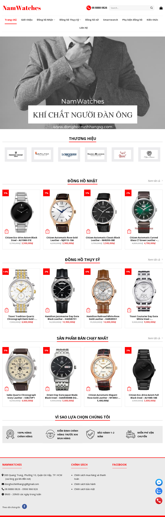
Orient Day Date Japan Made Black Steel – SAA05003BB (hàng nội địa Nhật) (62, 397)
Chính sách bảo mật (84, 489)
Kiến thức (152, 19)
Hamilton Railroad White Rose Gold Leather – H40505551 (103, 317)
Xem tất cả (155, 181)
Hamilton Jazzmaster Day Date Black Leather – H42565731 (62, 317)
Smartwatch (110, 19)
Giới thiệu (26, 19)
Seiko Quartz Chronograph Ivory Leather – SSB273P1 (21, 396)
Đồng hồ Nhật (46, 19)
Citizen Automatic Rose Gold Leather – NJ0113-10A (62, 239)
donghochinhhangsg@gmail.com (22, 484)
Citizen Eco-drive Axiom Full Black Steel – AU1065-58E (144, 396)
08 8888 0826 (99, 7)
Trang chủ (11, 19)
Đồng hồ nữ (92, 19)
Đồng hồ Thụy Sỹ (70, 19)
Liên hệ (84, 27)
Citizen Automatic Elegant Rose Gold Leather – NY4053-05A (102, 397)
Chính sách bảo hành (85, 484)
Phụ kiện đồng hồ (132, 19)
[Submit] (151, 7)
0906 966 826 (30, 489)
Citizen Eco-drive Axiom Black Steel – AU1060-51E (21, 239)
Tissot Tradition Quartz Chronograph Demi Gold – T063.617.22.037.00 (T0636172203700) (21, 318)
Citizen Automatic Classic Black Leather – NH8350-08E (103, 239)
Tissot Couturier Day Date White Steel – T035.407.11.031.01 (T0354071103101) (144, 318)
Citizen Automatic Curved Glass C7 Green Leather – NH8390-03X (144, 239)
